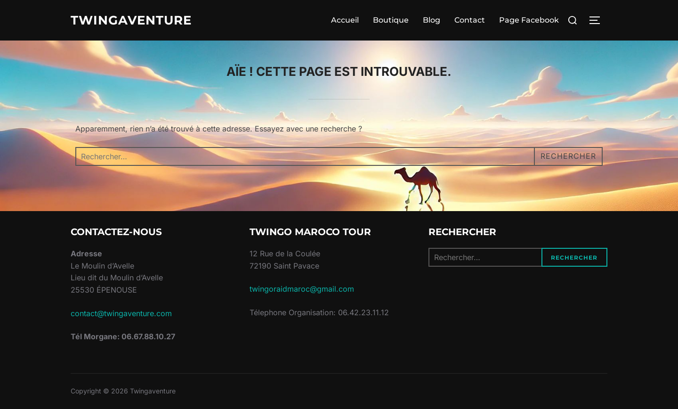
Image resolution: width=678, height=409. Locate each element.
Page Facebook (529, 20)
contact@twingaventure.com (121, 313)
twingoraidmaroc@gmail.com (302, 289)
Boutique (391, 20)
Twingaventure (131, 20)
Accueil (345, 20)
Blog (431, 20)
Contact (469, 20)
